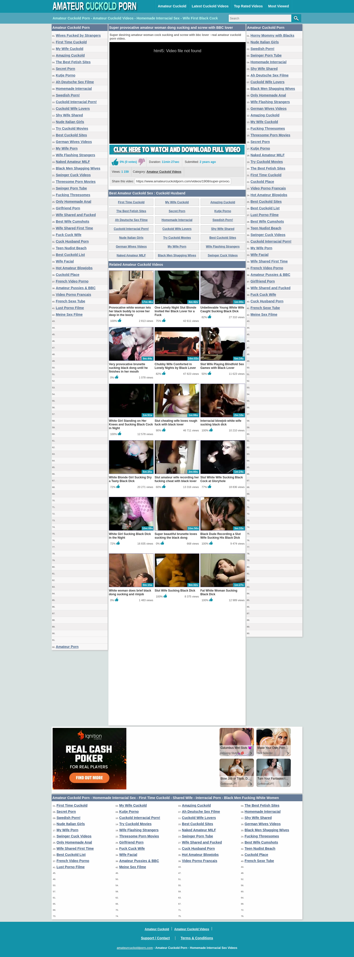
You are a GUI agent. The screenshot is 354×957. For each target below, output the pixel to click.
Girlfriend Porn (68, 208)
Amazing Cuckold (70, 55)
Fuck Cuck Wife (68, 235)
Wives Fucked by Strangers (78, 35)
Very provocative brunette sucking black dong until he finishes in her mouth (128, 483)
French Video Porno (72, 281)
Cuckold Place (67, 275)
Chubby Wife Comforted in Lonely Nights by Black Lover (175, 481)
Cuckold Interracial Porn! (76, 102)
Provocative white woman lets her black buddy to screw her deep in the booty (130, 426)
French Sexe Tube (70, 301)
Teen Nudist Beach (71, 248)
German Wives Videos (74, 142)
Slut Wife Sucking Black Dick (175, 706)
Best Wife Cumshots (72, 221)
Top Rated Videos (248, 6)
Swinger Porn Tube (71, 188)
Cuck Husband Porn (72, 241)
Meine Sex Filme (69, 314)
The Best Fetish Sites (73, 62)
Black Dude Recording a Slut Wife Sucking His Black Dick (220, 651)
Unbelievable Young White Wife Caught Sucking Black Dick (222, 424)
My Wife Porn (67, 148)
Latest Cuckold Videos (210, 6)
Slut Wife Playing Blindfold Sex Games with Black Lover (222, 481)
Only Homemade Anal (73, 202)
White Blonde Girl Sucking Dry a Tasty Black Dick (130, 594)
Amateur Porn (67, 647)
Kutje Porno (65, 75)
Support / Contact (155, 938)
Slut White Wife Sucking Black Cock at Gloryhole (221, 594)
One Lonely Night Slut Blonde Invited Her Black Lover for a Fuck (175, 426)
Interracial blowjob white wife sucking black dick (220, 538)
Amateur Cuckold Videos (164, 229)
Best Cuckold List (70, 255)
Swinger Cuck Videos (73, 175)
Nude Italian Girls (70, 122)
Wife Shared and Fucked (76, 215)
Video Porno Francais (73, 295)
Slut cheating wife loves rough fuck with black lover (176, 538)
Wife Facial (65, 261)
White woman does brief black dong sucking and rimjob (130, 707)
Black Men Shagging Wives (78, 168)
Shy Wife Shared (69, 115)
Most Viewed (278, 6)
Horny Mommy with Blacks (272, 35)
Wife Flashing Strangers (75, 155)
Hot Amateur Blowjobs (74, 268)
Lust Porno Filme (70, 308)
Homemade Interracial (74, 89)
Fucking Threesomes (73, 195)
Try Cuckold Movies (72, 128)
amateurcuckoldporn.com (135, 948)
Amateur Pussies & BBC (76, 288)
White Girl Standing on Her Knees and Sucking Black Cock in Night (131, 539)
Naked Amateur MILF (73, 162)
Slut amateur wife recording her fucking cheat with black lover (177, 594)
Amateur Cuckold (172, 6)
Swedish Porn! (68, 95)
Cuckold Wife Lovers (73, 108)
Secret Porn (65, 69)
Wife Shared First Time (74, 228)
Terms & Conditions (197, 938)
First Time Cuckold (71, 42)
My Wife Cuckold (69, 49)
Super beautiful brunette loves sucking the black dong (176, 651)
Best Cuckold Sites (71, 135)
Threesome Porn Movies (76, 182)
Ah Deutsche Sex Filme (75, 82)
